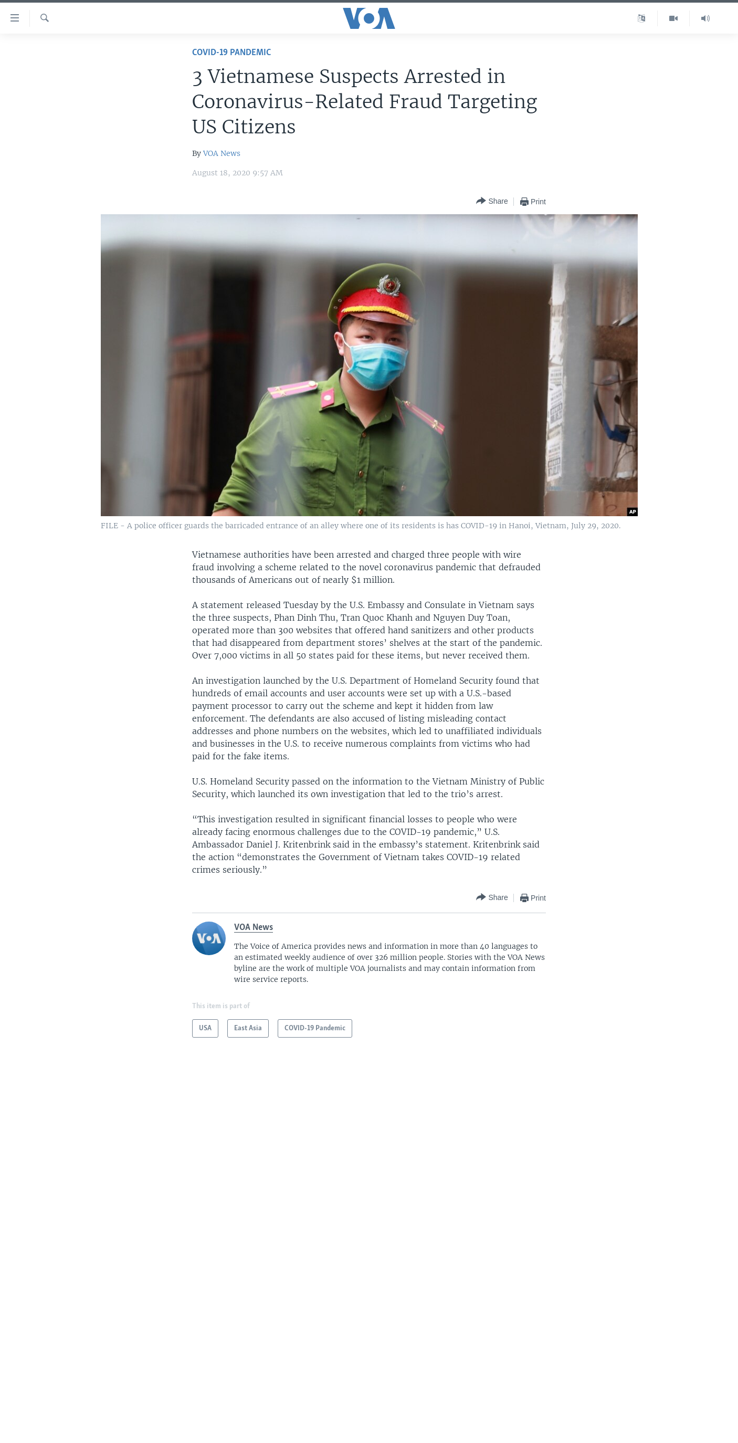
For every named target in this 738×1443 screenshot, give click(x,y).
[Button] (492, 201)
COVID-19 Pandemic (231, 52)
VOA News (221, 153)
